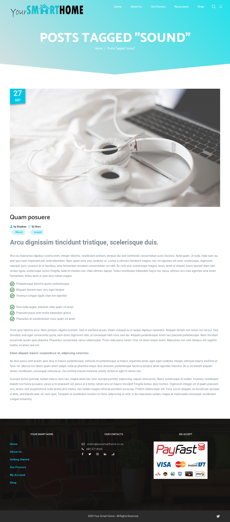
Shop (200, 6)
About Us (136, 6)
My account (181, 6)
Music (19, 232)
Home (118, 6)
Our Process (158, 6)
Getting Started (19, 459)
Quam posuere (30, 217)
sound (38, 232)
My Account (17, 475)
